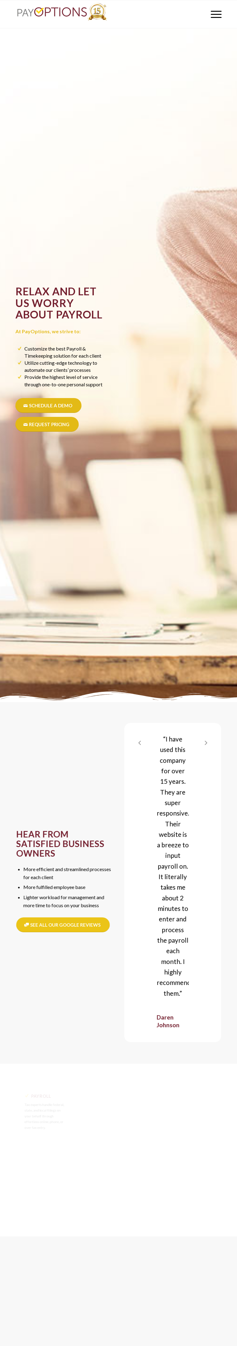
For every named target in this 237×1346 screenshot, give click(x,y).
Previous (145, 742)
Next (211, 742)
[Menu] (213, 14)
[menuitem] (213, 14)
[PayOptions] (61, 14)
